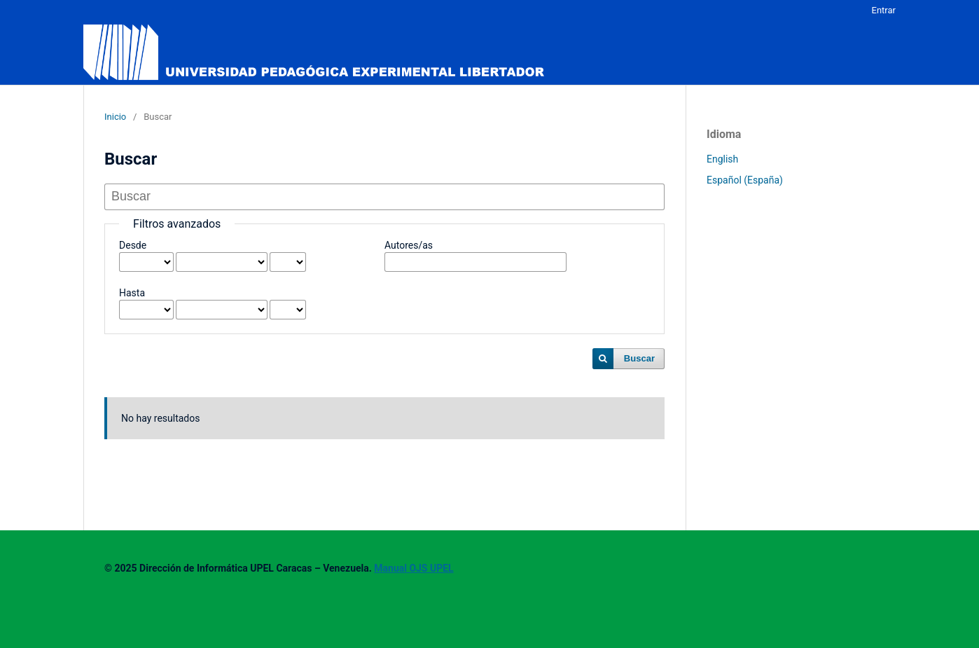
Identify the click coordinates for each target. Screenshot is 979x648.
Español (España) (745, 180)
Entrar (884, 10)
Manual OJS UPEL (413, 568)
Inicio (115, 116)
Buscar (639, 358)
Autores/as (408, 245)
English (722, 159)
